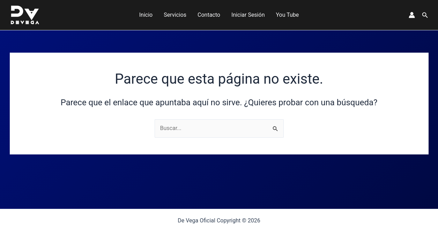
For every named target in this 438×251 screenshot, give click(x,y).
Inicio (146, 15)
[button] (425, 15)
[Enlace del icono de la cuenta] (412, 15)
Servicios (175, 15)
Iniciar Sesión (248, 15)
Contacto (209, 15)
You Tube (287, 15)
